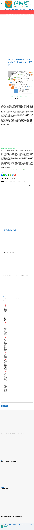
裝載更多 (17, 519)
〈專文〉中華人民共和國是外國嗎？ (10, 252)
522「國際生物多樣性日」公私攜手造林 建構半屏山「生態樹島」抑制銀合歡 (5, 330)
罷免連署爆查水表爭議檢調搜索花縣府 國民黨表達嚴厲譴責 (12, 433)
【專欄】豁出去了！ (5, 488)
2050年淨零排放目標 (7, 181)
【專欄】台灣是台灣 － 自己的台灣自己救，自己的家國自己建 (5, 378)
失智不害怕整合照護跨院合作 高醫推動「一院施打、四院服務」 (16, 275)
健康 (5, 322)
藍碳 (24, 181)
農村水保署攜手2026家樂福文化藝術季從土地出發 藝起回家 (15, 298)
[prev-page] (3, 300)
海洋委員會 (18, 181)
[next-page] (5, 300)
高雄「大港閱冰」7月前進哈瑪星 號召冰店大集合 (5, 389)
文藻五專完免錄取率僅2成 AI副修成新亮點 (5, 317)
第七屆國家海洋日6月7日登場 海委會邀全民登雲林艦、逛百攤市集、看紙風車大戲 (5, 344)
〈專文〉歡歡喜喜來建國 (5, 356)
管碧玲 (22, 181)
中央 (1, 432)
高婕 (18, 98)
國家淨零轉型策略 (13, 181)
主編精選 (5, 305)
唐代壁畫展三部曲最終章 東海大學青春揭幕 (9, 461)
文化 (1, 460)
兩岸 (5, 337)
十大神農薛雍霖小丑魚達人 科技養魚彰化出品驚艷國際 (11, 516)
